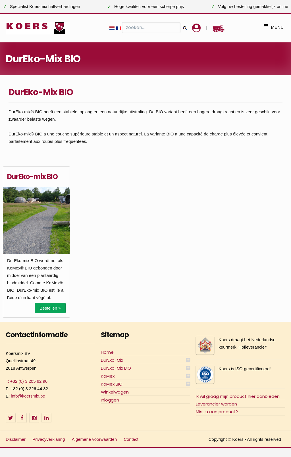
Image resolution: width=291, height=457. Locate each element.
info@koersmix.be (28, 396)
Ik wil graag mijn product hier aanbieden (238, 396)
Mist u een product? (217, 412)
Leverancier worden (216, 404)
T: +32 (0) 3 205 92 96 (26, 381)
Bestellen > (50, 308)
